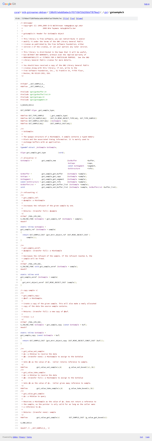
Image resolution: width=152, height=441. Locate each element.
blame (79, 18)
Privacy (22, 437)
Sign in (146, 4)
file (66, 18)
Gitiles (15, 437)
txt (141, 437)
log (72, 18)
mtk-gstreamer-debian (34, 12)
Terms (29, 437)
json (147, 437)
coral (17, 12)
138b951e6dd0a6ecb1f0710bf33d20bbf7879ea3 (74, 12)
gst (106, 12)
